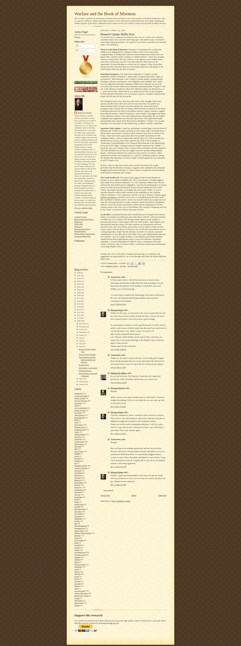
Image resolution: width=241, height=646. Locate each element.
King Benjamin (79, 509)
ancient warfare (79, 398)
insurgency (78, 487)
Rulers (76, 562)
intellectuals (78, 490)
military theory (79, 531)
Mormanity (78, 226)
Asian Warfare (79, 415)
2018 (79, 295)
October (82, 329)
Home (134, 495)
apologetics (78, 403)
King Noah (78, 514)
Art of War (78, 413)
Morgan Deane (84, 113)
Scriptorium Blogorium (82, 236)
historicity (77, 480)
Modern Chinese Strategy (83, 533)
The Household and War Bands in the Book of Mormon (87, 359)
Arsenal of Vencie (80, 217)
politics (76, 550)
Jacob (76, 499)
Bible (76, 420)
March (81, 379)
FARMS (77, 454)
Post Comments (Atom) (121, 501)
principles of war (80, 555)
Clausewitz (78, 439)
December (83, 324)
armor (76, 405)
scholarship (78, 567)
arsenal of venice (80, 410)
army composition (80, 408)
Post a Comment (108, 490)
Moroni (77, 538)
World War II (78, 603)
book (76, 422)
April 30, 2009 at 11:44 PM (119, 382)
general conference (80, 468)
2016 (79, 301)
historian (77, 478)
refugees (77, 559)
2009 (79, 321)
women (76, 598)
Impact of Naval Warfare (87, 354)
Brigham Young (79, 427)
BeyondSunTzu (79, 418)
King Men (77, 511)
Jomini (76, 502)
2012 (79, 312)
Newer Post (105, 495)
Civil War (77, 437)
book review (78, 425)
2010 (79, 318)
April (81, 346)
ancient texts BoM (80, 396)
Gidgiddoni (78, 473)
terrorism (77, 584)
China (76, 432)
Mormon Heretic (80, 231)
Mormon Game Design (82, 229)
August (82, 335)
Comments (81, 51)
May (81, 343)
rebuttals (77, 557)
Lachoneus (78, 516)
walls (76, 588)
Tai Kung (77, 581)
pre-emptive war (80, 552)
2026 (79, 273)
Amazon (77, 37)
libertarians (78, 518)
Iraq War (77, 494)
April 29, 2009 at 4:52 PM (118, 304)
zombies (77, 605)
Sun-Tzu (77, 574)
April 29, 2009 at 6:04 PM (118, 349)
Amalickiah (78, 393)
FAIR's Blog (78, 224)
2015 (79, 304)
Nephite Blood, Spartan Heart (84, 234)
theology (77, 586)
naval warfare (79, 540)
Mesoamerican (79, 528)
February (82, 381)
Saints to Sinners (80, 564)
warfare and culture (81, 593)
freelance (77, 461)
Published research (85, 371)
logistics (77, 521)
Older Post (162, 495)
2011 (79, 315)
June (81, 341)
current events (79, 442)
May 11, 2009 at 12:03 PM (118, 485)
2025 (79, 275)
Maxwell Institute (80, 526)
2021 (79, 287)
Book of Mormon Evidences (84, 219)
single (76, 569)
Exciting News (84, 365)
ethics (76, 449)
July (80, 338)
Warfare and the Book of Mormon (105, 13)
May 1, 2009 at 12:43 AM (118, 434)
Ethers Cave (78, 222)
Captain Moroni (79, 430)
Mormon (77, 535)
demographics (79, 444)
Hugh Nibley (78, 482)
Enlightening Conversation (88, 368)
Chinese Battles (79, 434)
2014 (79, 307)
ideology (77, 485)
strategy (77, 572)
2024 (79, 278)
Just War (77, 506)
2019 (79, 293)
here (149, 128)
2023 (79, 281)
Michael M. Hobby (118, 373)
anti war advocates (80, 401)
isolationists (78, 497)
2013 (79, 309)
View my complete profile (83, 208)
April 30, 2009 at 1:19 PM (118, 367)
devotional (78, 446)
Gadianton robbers (80, 466)
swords (76, 576)
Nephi (76, 543)
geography (78, 470)
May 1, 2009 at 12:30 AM (118, 406)
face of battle (78, 451)
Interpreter (78, 492)
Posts (79, 46)
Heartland (77, 475)
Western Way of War (81, 596)
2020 (79, 290)
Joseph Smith (79, 504)
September (83, 332)
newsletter (77, 545)
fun (75, 463)
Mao (75, 523)
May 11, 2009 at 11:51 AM (118, 467)
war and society (79, 591)
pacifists (77, 547)
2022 (79, 284)
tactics (76, 579)
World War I (78, 600)
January (82, 384)
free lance (77, 458)
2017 (79, 298)
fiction (76, 456)
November (83, 327)
